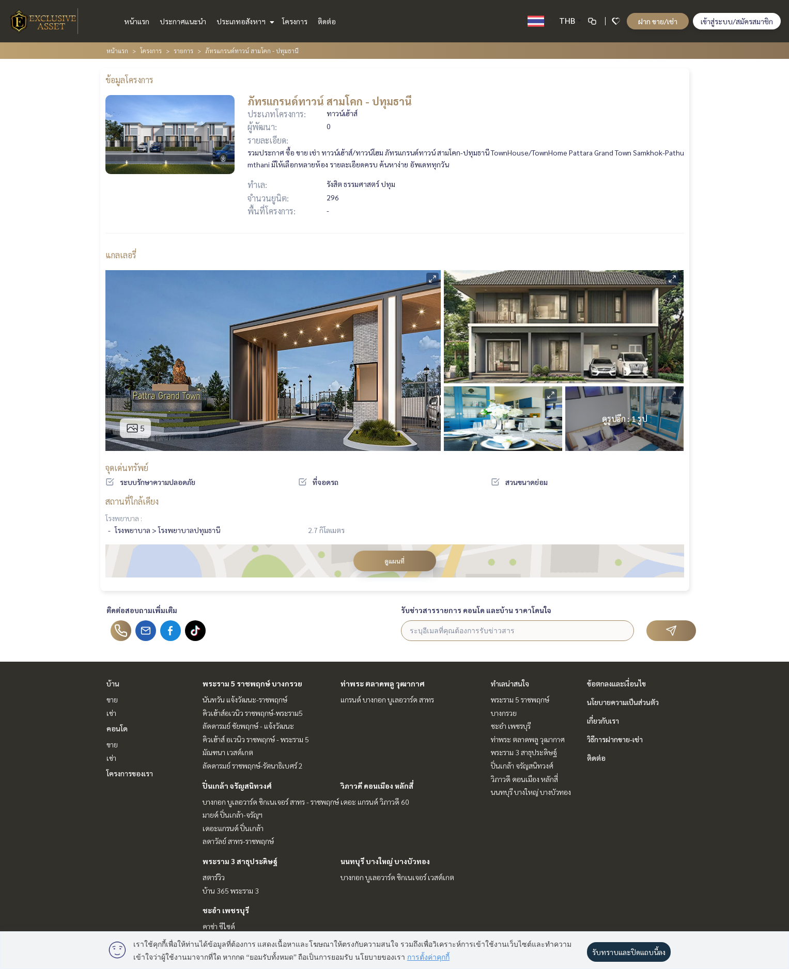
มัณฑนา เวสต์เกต (228, 752)
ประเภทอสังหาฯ (244, 21)
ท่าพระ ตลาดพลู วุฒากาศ (383, 683)
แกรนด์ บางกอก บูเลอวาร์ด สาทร (387, 699)
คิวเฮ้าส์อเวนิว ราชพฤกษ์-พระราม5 (253, 712)
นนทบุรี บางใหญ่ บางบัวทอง (385, 861)
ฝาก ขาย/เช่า (657, 21)
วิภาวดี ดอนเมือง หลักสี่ (377, 785)
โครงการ (294, 21)
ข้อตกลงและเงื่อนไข (616, 683)
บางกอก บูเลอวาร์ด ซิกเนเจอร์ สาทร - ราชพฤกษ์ (271, 801)
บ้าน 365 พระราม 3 (231, 890)
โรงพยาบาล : (123, 518)
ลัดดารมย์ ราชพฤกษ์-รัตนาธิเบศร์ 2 (253, 765)
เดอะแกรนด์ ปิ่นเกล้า (233, 828)
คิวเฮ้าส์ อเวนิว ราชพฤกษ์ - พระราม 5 (256, 739)
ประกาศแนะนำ (183, 21)
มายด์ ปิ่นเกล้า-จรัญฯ (232, 814)
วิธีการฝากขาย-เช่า (615, 739)
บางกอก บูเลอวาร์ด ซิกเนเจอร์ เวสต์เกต (397, 877)
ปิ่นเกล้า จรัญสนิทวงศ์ (237, 785)
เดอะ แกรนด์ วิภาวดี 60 (375, 801)
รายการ (183, 50)
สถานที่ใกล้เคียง (132, 501)
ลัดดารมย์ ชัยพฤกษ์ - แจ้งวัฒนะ (248, 725)
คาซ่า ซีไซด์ (219, 926)
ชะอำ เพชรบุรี (226, 910)
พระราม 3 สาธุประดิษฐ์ (240, 861)
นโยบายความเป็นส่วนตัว (623, 702)
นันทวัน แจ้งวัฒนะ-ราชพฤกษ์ (245, 699)
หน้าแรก (136, 21)
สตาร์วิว (214, 877)
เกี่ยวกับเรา (603, 720)
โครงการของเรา (129, 773)
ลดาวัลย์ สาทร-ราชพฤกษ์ (238, 841)
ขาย (112, 699)
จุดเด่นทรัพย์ (126, 467)
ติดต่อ (327, 21)
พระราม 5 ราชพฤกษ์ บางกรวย (252, 683)
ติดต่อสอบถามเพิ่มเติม (141, 610)
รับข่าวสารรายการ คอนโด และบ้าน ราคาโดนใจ (476, 610)
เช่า (111, 712)
